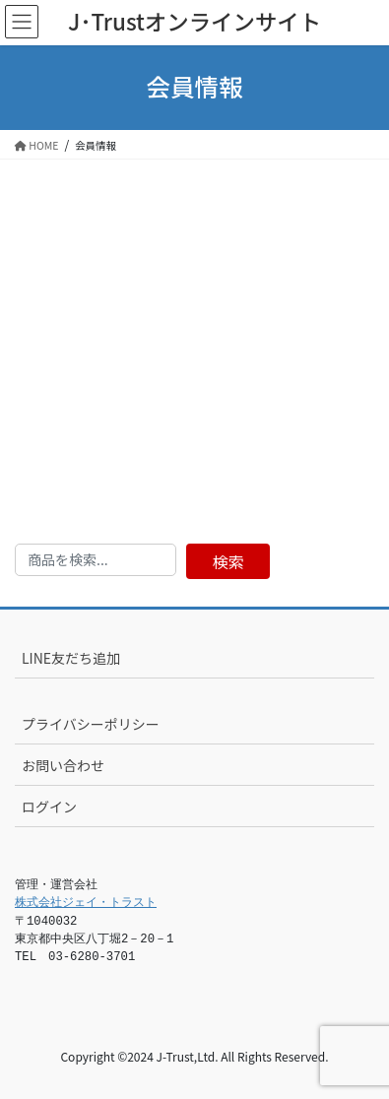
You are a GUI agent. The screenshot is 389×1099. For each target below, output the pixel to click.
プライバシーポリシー (91, 724)
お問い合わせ (63, 765)
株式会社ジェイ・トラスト (86, 903)
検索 (228, 561)
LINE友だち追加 (71, 658)
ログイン (49, 806)
